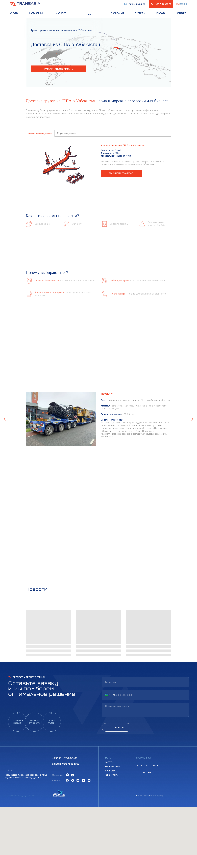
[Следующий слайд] (192, 419)
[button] (58, 68)
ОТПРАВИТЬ (117, 727)
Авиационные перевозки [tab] (40, 133)
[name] (145, 682)
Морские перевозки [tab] (66, 133)
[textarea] (145, 710)
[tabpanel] (98, 165)
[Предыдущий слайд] (5, 419)
